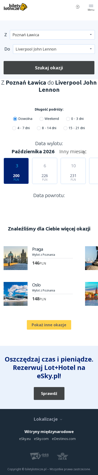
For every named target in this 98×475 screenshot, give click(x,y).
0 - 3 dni (77, 118)
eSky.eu (25, 438)
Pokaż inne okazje (49, 324)
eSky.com (41, 438)
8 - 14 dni (49, 128)
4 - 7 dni (23, 128)
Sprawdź (49, 393)
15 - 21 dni (77, 128)
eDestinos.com (64, 438)
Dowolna (25, 118)
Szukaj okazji (49, 68)
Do (7, 49)
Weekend (52, 118)
